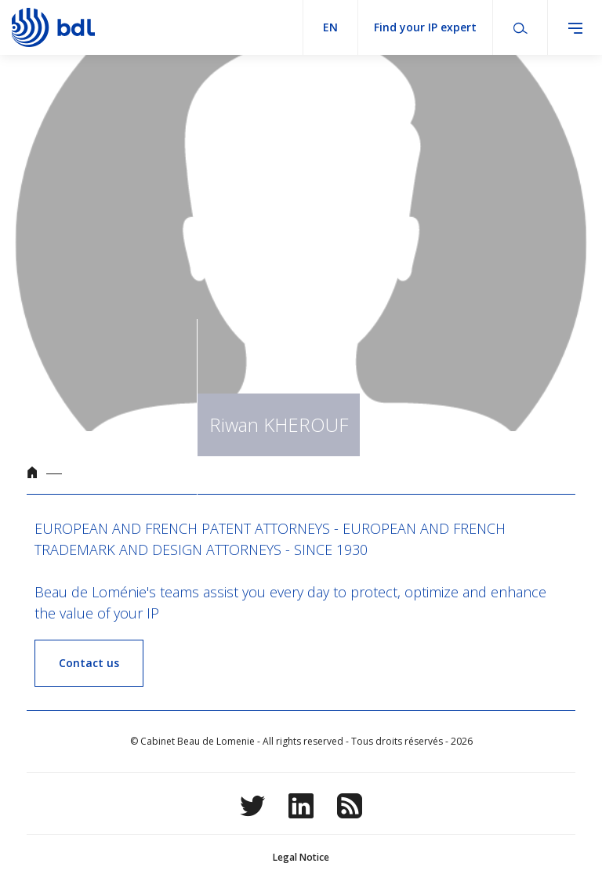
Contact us (89, 662)
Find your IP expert (425, 27)
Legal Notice (301, 857)
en (330, 27)
